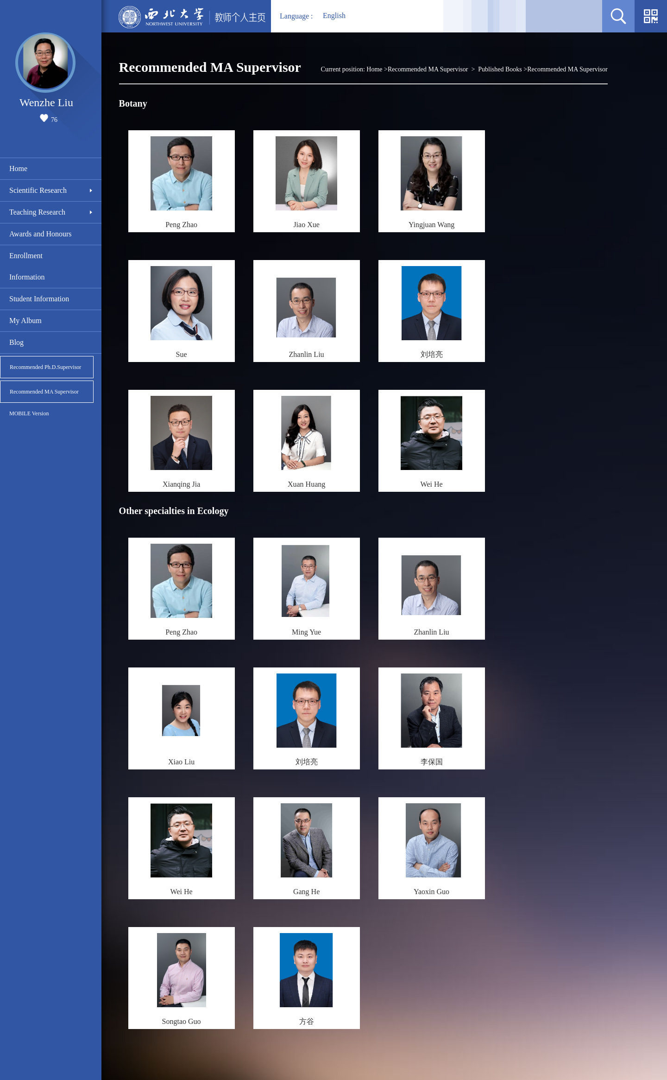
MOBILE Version (29, 413)
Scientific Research (38, 190)
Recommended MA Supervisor (44, 391)
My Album (25, 320)
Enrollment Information (26, 266)
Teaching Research (37, 212)
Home (18, 168)
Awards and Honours (40, 234)
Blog (16, 342)
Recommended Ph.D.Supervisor (45, 367)
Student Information (39, 299)
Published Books (500, 69)
